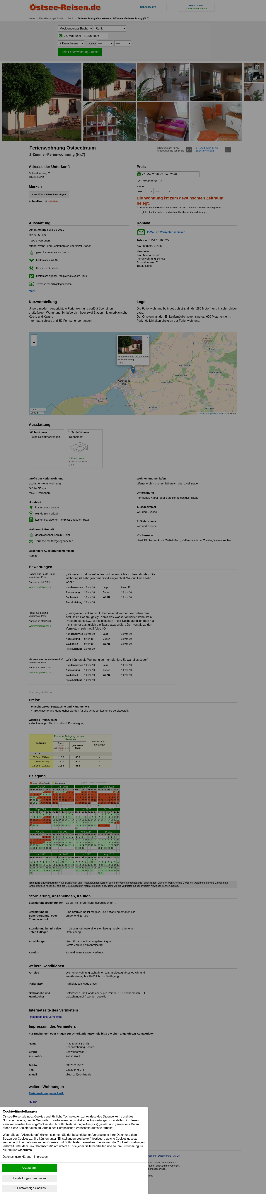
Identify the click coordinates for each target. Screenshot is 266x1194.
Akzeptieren (29, 1167)
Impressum (41, 1157)
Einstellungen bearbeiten (29, 1178)
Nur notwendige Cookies (29, 1188)
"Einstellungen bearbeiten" (74, 1138)
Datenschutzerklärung (17, 1157)
